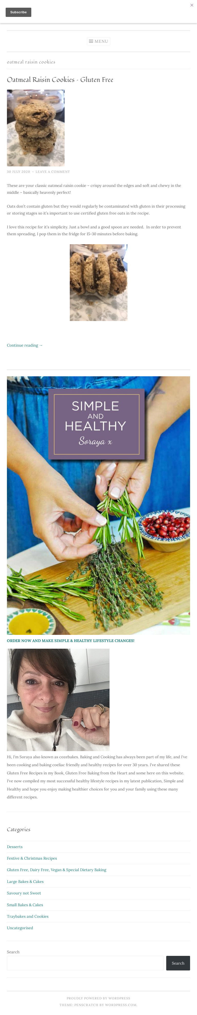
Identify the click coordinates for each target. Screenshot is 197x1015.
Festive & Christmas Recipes (32, 858)
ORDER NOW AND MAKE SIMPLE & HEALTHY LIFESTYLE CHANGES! (70, 640)
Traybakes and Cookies (27, 916)
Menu (101, 41)
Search (13, 951)
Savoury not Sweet (24, 893)
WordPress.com (120, 1005)
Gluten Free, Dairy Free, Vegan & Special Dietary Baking (56, 869)
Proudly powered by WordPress (98, 998)
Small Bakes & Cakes (25, 904)
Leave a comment (53, 172)
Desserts (15, 846)
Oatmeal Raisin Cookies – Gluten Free (60, 79)
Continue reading (25, 345)
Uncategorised (20, 927)
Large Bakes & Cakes (25, 881)
